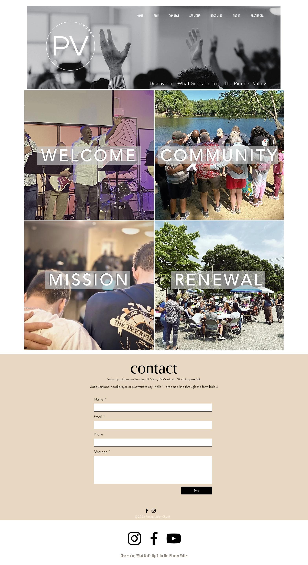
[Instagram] (153, 511)
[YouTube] (173, 538)
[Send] (196, 490)
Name (98, 399)
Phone (98, 434)
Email (98, 416)
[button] (237, 14)
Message (100, 451)
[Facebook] (146, 511)
